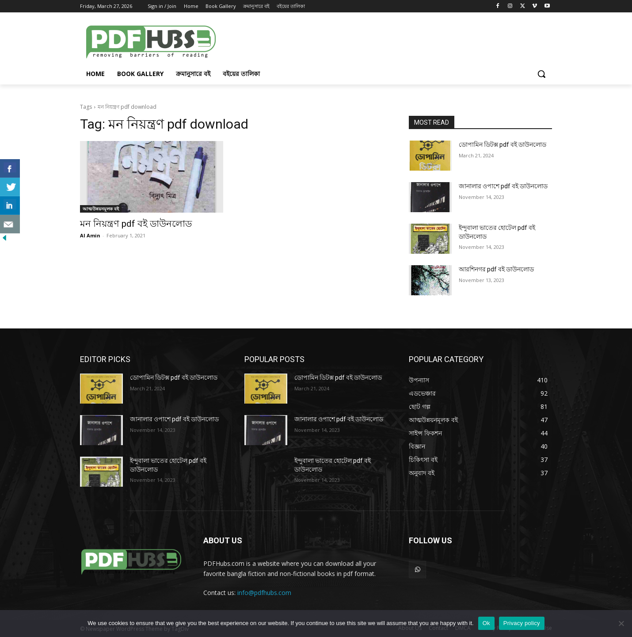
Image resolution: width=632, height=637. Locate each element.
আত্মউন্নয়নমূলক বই (101, 209)
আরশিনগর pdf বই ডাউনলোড (496, 269)
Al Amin (90, 235)
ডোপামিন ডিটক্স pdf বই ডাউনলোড (502, 144)
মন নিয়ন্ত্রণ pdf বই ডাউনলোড (136, 223)
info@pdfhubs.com (264, 592)
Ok (486, 623)
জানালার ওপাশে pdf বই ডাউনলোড (503, 186)
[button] (541, 73)
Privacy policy (521, 623)
